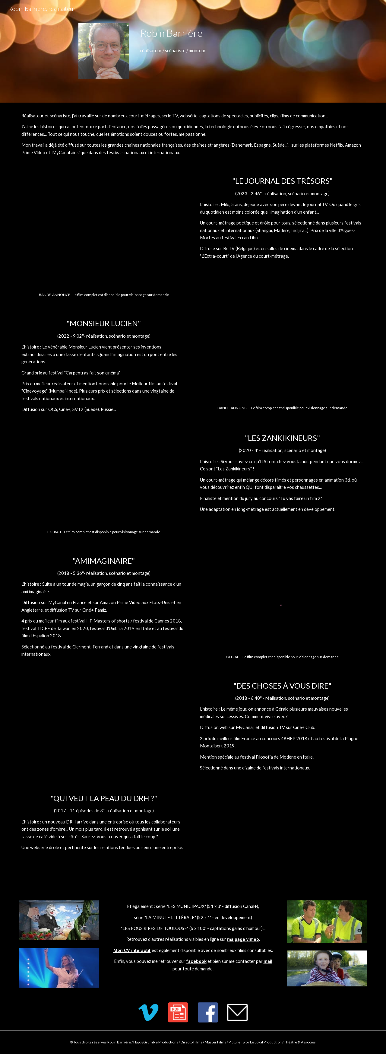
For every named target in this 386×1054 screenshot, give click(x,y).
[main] (252, 33)
